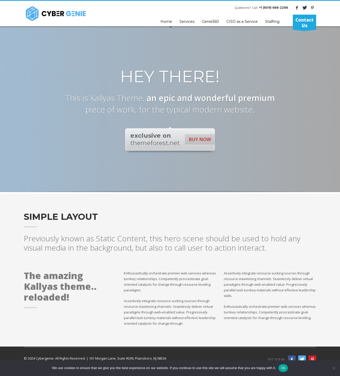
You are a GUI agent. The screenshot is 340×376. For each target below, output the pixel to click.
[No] (333, 368)
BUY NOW (200, 139)
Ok (283, 368)
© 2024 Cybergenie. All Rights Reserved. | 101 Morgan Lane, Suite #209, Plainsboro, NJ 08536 (95, 358)
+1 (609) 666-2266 (273, 7)
